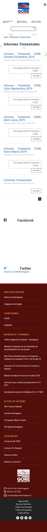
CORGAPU (8, 325)
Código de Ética (23, 513)
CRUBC (7, 318)
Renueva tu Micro (11, 455)
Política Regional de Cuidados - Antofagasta (21, 339)
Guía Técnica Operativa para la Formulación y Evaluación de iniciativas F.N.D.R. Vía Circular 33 (22, 357)
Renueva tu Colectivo (12, 462)
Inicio (6, 37)
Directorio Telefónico (23, 504)
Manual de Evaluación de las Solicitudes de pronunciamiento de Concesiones (20, 348)
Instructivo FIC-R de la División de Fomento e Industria (22, 367)
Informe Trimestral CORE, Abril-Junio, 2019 (22, 118)
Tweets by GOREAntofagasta (16, 272)
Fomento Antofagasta (12, 413)
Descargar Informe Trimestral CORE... (26, 164)
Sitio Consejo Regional (13, 406)
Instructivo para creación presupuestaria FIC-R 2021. (22, 384)
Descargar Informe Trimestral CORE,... (26, 69)
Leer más (36, 76)
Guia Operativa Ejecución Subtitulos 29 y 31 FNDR (23, 392)
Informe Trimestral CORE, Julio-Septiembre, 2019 (22, 87)
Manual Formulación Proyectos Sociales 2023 (22, 375)
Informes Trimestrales (21, 37)
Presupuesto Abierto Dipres (15, 420)
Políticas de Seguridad (23, 510)
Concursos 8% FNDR (12, 441)
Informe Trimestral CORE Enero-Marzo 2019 (22, 150)
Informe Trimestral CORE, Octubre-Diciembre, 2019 (22, 55)
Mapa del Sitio (24, 501)
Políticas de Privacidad (23, 507)
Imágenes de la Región (13, 304)
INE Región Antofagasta (13, 427)
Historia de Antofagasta (13, 297)
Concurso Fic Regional (13, 448)
